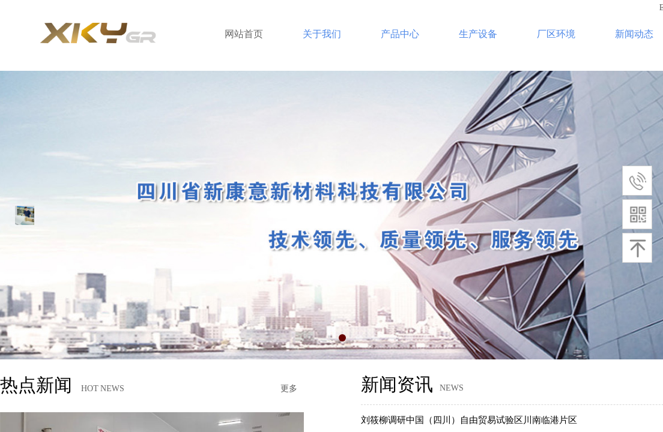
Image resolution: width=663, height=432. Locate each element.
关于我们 (322, 34)
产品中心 (400, 34)
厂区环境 (556, 34)
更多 (288, 388)
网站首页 (244, 34)
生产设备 (478, 34)
